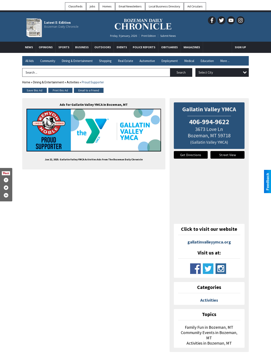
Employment (169, 61)
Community (47, 61)
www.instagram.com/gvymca (221, 268)
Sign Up (240, 47)
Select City (206, 72)
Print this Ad (60, 90)
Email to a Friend (88, 90)
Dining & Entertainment (77, 61)
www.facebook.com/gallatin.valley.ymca (195, 268)
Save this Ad (34, 90)
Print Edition (148, 36)
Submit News (168, 36)
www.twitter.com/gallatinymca (208, 268)
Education (207, 61)
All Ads (29, 61)
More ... (225, 61)
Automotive (147, 61)
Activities (73, 82)
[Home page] (143, 23)
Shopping (105, 61)
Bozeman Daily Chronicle (61, 27)
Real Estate (125, 61)
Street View (227, 155)
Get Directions (190, 155)
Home (26, 82)
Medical (189, 61)
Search (181, 72)
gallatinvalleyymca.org (209, 242)
